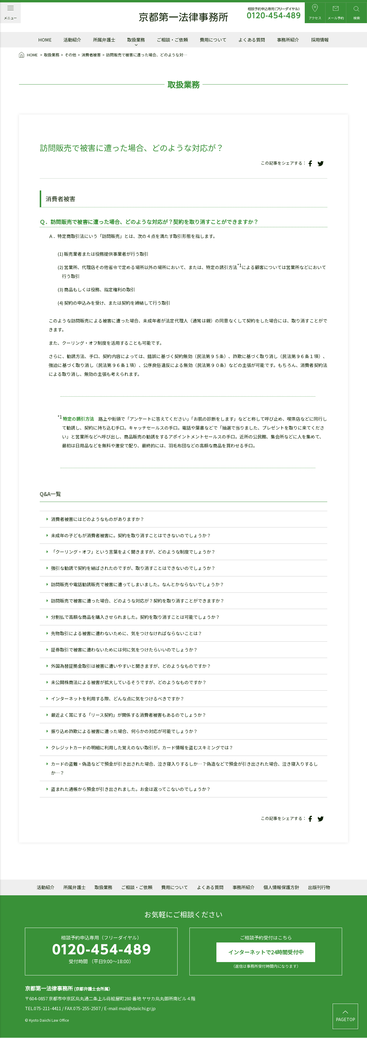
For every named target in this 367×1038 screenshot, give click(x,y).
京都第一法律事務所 (183, 17)
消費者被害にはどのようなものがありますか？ (97, 519)
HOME (29, 55)
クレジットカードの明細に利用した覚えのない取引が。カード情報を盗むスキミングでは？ (142, 747)
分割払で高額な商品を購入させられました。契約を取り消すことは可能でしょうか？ (135, 617)
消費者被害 (91, 55)
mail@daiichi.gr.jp (137, 1008)
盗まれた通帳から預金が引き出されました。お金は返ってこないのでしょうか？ (131, 789)
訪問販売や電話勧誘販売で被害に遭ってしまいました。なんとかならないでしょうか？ (137, 584)
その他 (70, 55)
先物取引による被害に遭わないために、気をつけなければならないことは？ (126, 633)
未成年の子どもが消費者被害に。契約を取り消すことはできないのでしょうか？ (131, 535)
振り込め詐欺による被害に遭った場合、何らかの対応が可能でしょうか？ (124, 731)
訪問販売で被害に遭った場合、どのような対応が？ (148, 55)
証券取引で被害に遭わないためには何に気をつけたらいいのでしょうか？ (124, 649)
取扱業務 (51, 55)
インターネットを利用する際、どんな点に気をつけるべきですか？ (117, 698)
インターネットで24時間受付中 (266, 952)
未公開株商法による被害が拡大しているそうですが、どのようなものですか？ (129, 682)
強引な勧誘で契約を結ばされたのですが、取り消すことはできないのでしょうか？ (133, 568)
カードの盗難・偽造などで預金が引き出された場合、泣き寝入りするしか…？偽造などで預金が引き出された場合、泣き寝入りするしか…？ (184, 768)
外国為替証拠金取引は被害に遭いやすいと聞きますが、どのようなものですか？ (131, 666)
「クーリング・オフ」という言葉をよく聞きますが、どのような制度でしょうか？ (133, 552)
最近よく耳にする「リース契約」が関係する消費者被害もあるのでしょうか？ (128, 715)
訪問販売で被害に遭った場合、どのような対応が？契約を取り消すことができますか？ (137, 600)
